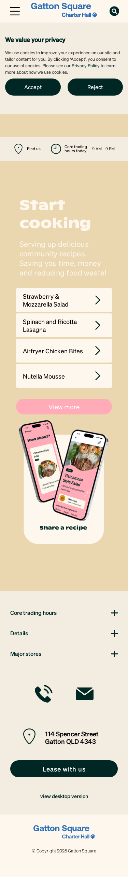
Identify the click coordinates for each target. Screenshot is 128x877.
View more (64, 406)
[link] (64, 10)
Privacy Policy (86, 65)
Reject (95, 86)
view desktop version (64, 796)
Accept (33, 86)
